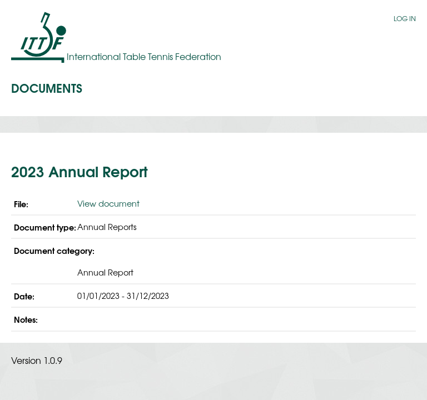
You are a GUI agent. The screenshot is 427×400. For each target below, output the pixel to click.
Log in (405, 18)
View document (108, 203)
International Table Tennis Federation (144, 56)
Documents (46, 87)
